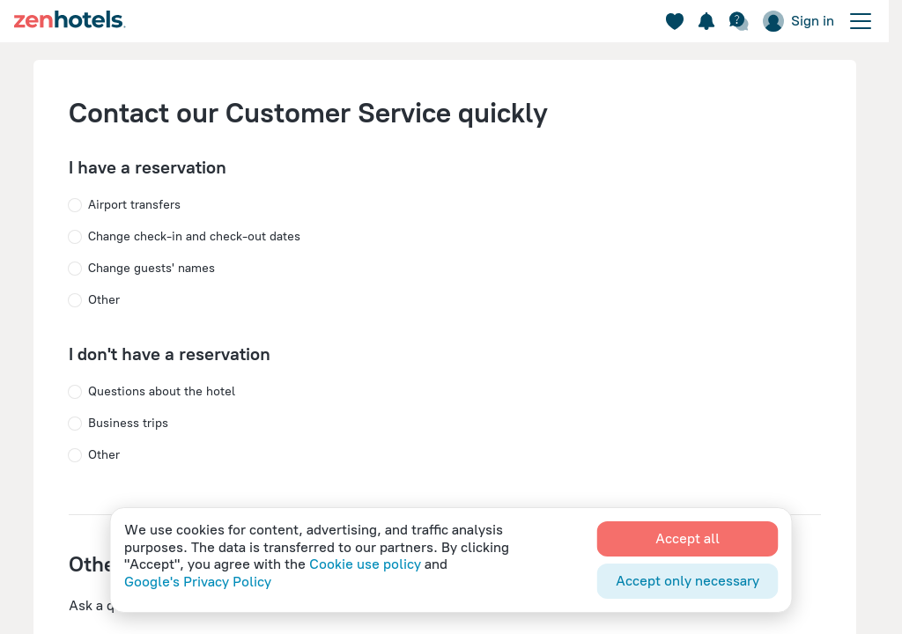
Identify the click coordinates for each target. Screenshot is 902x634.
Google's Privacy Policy (197, 581)
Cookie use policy (365, 564)
